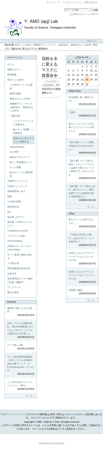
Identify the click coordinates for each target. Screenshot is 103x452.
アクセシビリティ (72, 2)
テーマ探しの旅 (20, 347)
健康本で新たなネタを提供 (20, 312)
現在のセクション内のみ (85, 14)
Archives (11, 302)
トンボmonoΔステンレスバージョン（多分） (20, 386)
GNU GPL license (40, 417)
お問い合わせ (90, 2)
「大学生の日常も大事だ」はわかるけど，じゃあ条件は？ (82, 240)
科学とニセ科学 (23, 45)
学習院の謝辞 (82, 292)
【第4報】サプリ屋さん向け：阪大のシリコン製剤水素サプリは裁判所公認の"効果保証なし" (82, 193)
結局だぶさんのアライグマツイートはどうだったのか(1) (82, 277)
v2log (71, 213)
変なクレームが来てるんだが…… (82, 223)
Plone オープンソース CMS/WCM (19, 414)
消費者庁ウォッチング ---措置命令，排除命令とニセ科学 (62, 45)
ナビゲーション (15, 57)
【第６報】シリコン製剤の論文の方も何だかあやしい (82, 147)
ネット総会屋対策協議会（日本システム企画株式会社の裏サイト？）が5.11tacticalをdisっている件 (20, 365)
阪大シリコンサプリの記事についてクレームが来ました (82, 129)
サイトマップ (53, 2)
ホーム (10, 64)
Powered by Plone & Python (51, 443)
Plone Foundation (74, 414)
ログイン (91, 41)
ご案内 (82, 114)
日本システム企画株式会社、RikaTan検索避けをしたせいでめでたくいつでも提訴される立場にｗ (20, 330)
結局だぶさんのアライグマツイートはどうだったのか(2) (82, 258)
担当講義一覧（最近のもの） (82, 101)
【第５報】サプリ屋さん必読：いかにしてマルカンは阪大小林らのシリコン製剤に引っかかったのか (82, 169)
